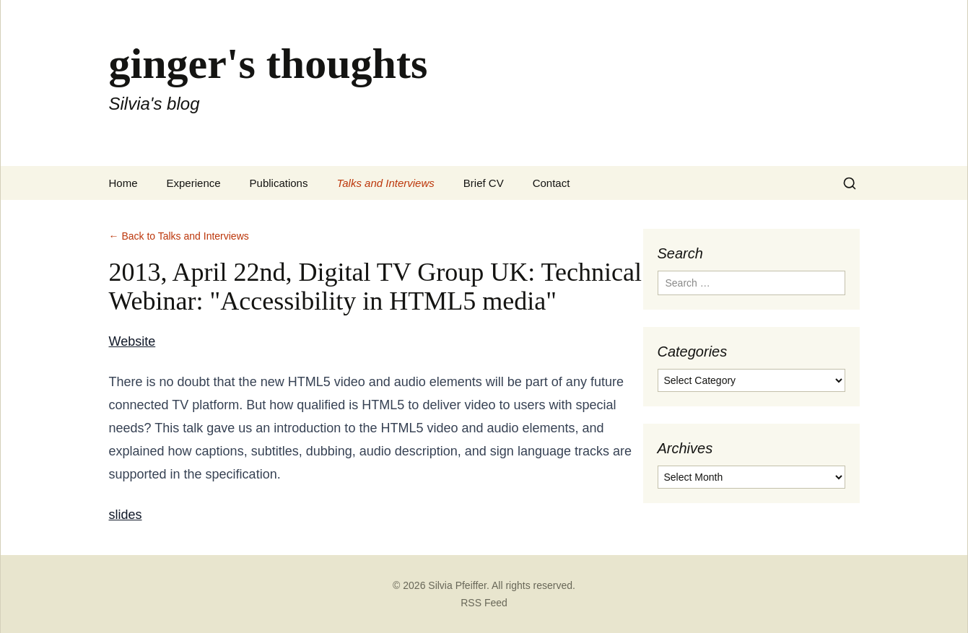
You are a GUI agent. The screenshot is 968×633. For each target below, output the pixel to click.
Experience (194, 183)
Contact (551, 183)
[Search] (850, 183)
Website (132, 341)
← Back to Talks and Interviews (179, 236)
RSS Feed (484, 602)
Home (123, 183)
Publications (279, 183)
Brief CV (483, 183)
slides (125, 514)
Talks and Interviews (385, 183)
